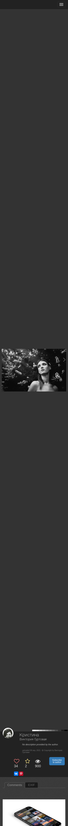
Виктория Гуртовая (33, 739)
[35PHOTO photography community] (17, 4)
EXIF (31, 785)
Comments (14, 785)
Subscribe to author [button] (57, 761)
